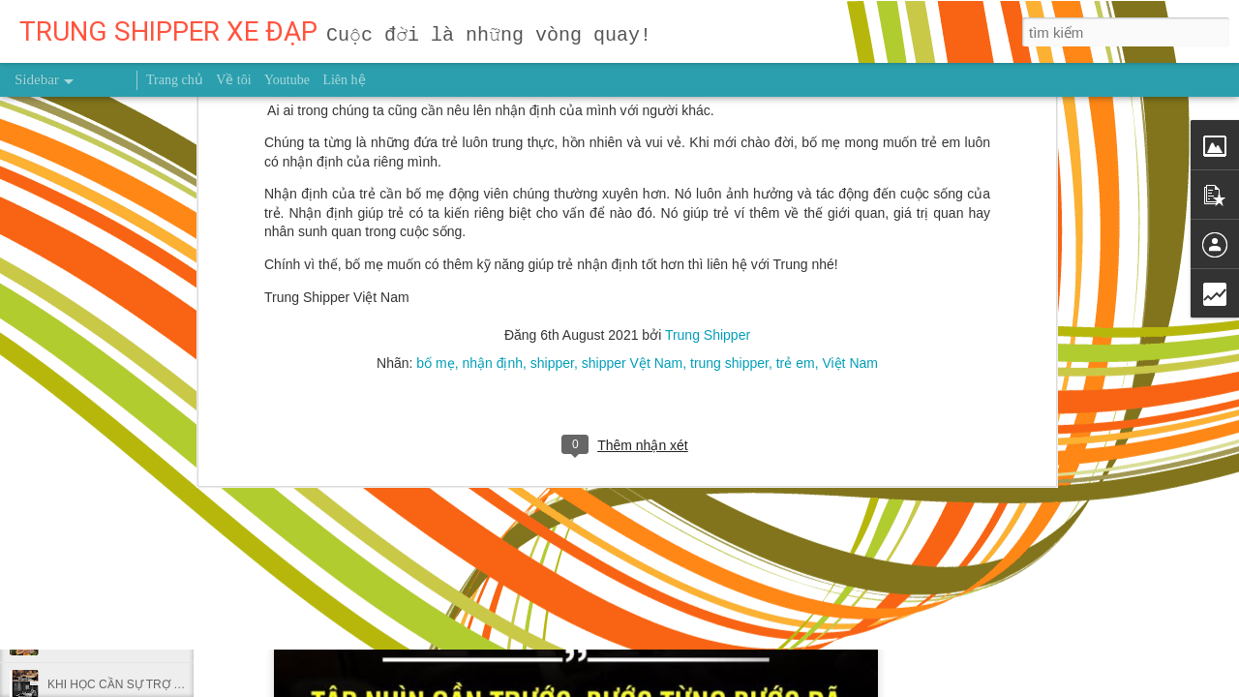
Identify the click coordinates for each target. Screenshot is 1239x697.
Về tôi (233, 80)
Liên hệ (343, 80)
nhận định (492, 216)
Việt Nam (850, 216)
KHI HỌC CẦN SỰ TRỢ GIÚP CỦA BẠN (152, 684)
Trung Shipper (707, 188)
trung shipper (729, 216)
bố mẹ (435, 216)
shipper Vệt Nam (632, 216)
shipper (552, 216)
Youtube (287, 80)
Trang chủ (174, 80)
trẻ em (795, 216)
